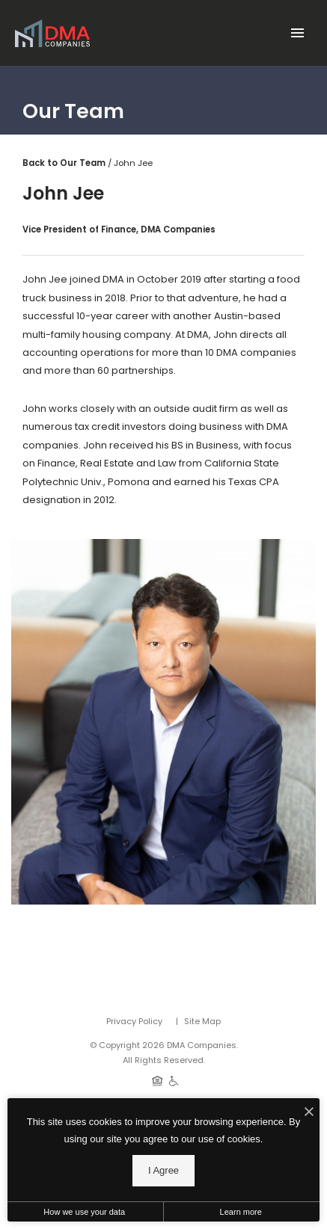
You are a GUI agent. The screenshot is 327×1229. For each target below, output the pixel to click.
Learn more (241, 1211)
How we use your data (84, 1211)
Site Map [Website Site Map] (202, 1021)
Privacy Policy (134, 1021)
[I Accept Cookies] (309, 1113)
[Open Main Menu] (297, 30)
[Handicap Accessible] (174, 1080)
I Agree (163, 1170)
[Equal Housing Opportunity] (157, 1080)
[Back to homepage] (52, 33)
